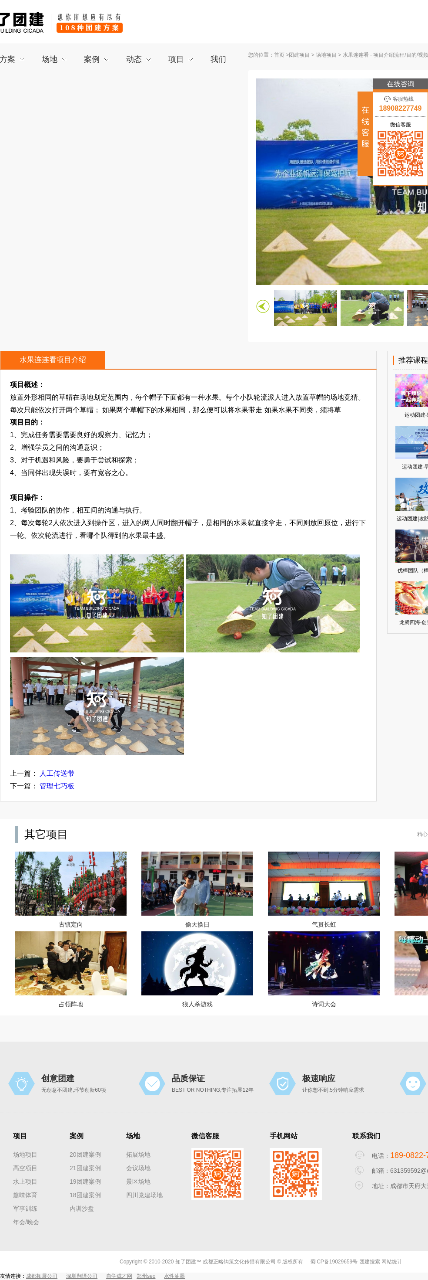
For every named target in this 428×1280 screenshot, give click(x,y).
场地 (54, 59)
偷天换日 (197, 924)
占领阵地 (71, 1004)
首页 (279, 55)
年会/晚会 (26, 1222)
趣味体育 (25, 1195)
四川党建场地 (144, 1195)
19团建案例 (85, 1181)
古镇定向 (71, 924)
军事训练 (25, 1208)
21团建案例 (85, 1168)
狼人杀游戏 (197, 1004)
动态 (138, 59)
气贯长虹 (324, 924)
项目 (180, 59)
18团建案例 (85, 1195)
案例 (96, 59)
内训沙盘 (82, 1208)
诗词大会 (324, 1004)
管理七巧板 (57, 786)
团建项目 (300, 55)
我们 (218, 59)
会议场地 (138, 1168)
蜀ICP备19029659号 (334, 1262)
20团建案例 (85, 1154)
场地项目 (326, 55)
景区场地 (138, 1181)
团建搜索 (369, 1262)
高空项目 (25, 1168)
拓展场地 (138, 1154)
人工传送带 (57, 773)
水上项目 (25, 1181)
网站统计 (391, 1262)
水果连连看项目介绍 (53, 360)
